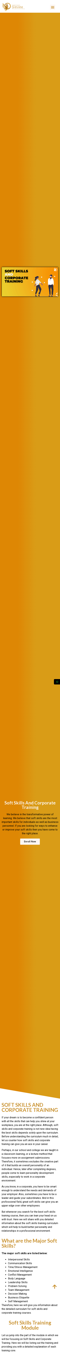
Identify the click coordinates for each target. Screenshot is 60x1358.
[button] (52, 7)
